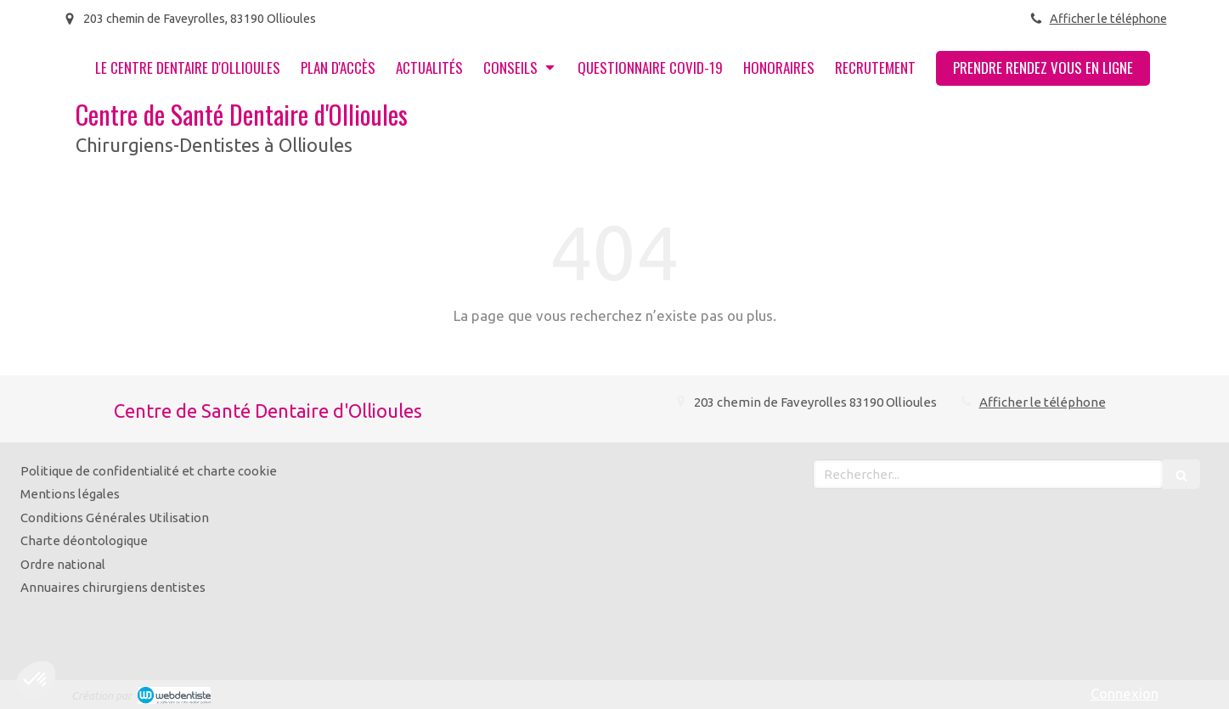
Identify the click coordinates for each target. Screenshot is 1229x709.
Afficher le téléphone (1108, 18)
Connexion (1125, 693)
